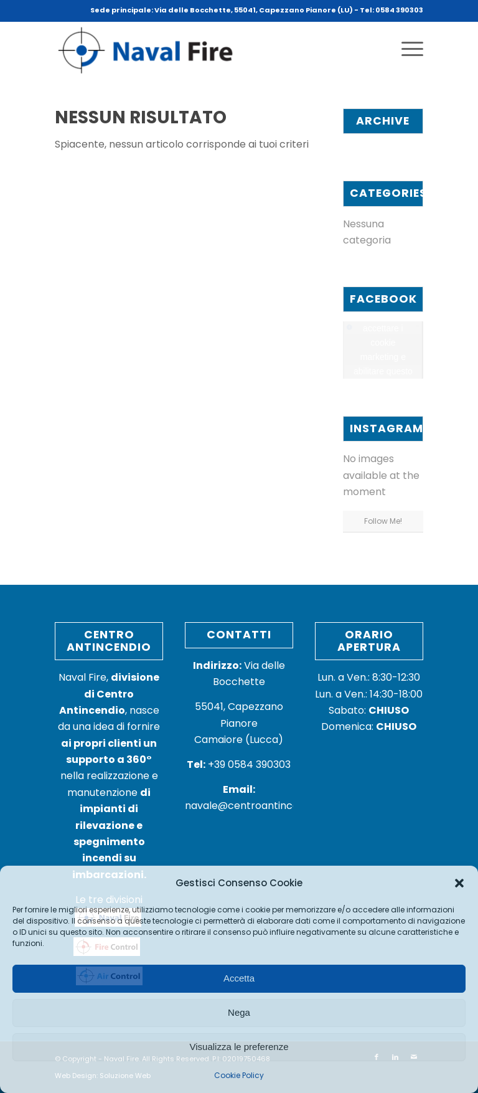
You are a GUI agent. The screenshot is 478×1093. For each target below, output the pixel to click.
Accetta (239, 978)
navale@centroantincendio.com (264, 805)
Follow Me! (383, 521)
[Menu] (406, 49)
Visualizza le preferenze (239, 1046)
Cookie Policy (239, 1075)
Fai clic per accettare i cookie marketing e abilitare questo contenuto (383, 349)
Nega (239, 1012)
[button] (459, 883)
